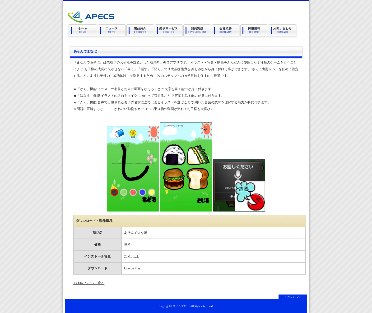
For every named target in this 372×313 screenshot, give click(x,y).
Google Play (132, 268)
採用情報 (254, 30)
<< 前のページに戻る (88, 283)
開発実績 (197, 30)
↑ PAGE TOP (292, 296)
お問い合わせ (282, 30)
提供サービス (168, 30)
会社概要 (225, 30)
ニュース (111, 30)
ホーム (83, 30)
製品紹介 (140, 30)
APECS (183, 306)
